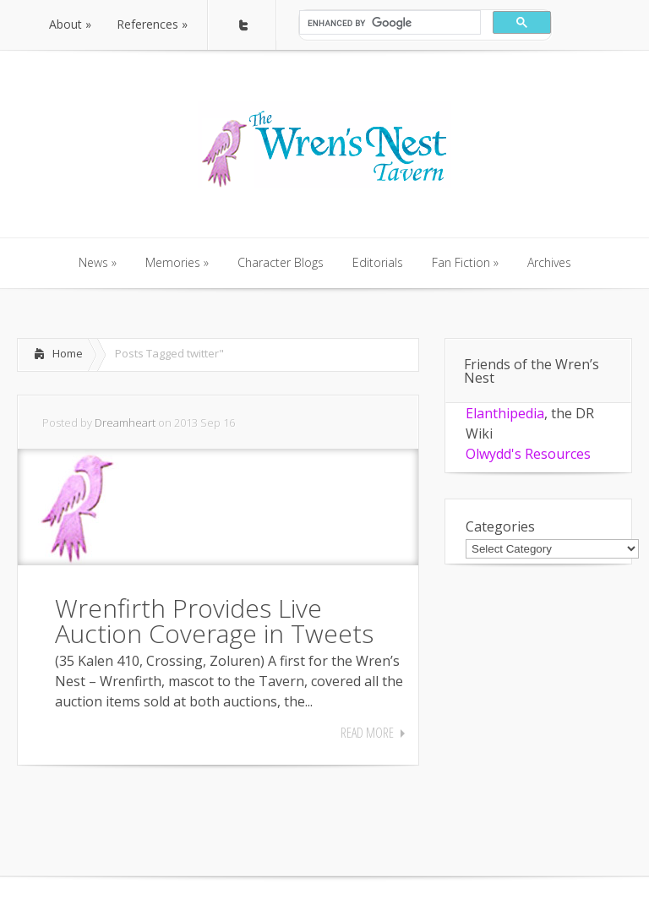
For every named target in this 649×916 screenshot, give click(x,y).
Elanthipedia (505, 413)
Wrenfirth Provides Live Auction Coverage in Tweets (214, 621)
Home (67, 353)
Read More (367, 732)
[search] (388, 22)
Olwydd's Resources (528, 453)
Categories (500, 526)
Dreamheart (125, 422)
